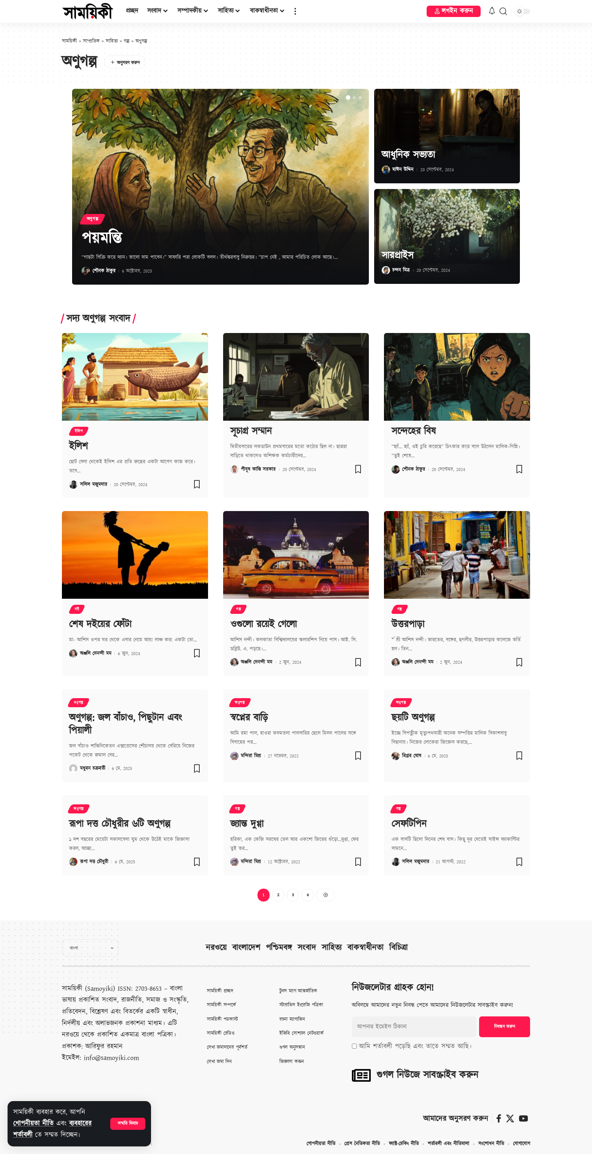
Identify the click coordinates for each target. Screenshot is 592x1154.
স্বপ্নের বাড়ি (249, 718)
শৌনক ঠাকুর (104, 271)
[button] (127, 1124)
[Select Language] (90, 948)
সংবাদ (307, 948)
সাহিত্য (332, 948)
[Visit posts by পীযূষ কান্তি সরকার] (234, 469)
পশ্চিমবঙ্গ (279, 948)
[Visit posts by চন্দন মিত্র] (386, 270)
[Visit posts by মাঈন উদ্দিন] (386, 170)
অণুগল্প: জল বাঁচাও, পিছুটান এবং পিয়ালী (125, 724)
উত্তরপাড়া (408, 624)
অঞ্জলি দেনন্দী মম (95, 653)
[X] (510, 1119)
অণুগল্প (93, 219)
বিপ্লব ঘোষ (411, 756)
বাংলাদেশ (246, 948)
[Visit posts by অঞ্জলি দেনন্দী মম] (73, 653)
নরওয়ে (216, 948)
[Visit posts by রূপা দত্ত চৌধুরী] (73, 862)
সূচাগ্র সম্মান (251, 431)
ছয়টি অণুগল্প (413, 718)
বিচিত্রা (398, 948)
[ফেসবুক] (498, 1119)
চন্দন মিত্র (401, 270)
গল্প (238, 609)
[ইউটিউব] (523, 1119)
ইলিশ (79, 431)
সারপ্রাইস (397, 255)
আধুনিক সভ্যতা (408, 155)
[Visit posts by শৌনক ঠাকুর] (86, 271)
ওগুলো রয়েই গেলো (263, 624)
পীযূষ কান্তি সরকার (258, 469)
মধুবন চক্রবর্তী (92, 768)
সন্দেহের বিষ (414, 431)
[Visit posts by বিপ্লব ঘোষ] (396, 756)
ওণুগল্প (78, 702)
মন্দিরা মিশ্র (251, 756)
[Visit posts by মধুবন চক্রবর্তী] (73, 768)
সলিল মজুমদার (93, 484)
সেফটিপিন (409, 824)
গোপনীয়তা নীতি (33, 1123)
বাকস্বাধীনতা (365, 948)
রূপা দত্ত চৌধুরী (94, 861)
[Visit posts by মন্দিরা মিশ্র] (234, 756)
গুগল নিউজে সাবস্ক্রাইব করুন (427, 1075)
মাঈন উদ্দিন (402, 169)
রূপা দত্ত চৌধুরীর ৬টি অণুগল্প (120, 824)
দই (77, 609)
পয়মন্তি (102, 239)
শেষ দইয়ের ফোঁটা (100, 624)
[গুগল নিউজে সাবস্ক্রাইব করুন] (361, 1075)
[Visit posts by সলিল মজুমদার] (73, 484)
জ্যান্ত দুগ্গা (247, 824)
